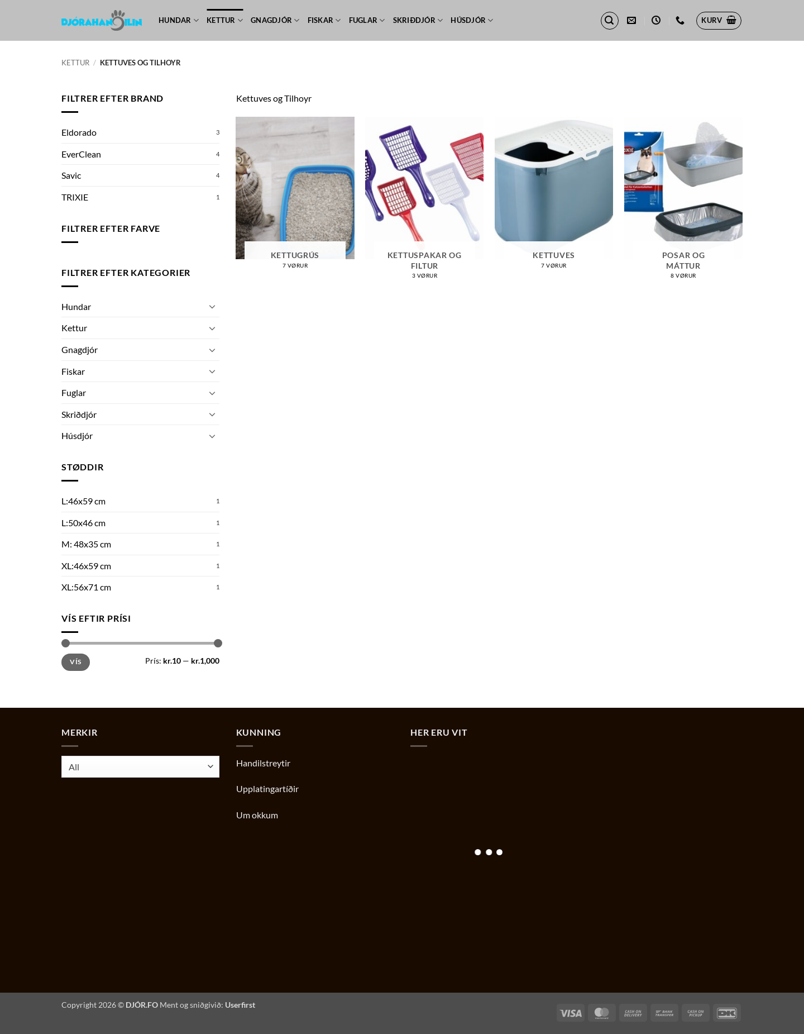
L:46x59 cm (83, 500)
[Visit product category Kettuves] (554, 197)
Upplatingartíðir (267, 788)
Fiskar (324, 20)
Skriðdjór (418, 20)
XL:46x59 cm (86, 565)
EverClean (81, 154)
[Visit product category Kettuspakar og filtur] (424, 202)
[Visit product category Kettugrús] (295, 197)
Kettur (225, 20)
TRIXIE (74, 197)
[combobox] (140, 767)
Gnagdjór (275, 20)
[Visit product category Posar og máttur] (683, 202)
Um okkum (257, 814)
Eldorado (79, 132)
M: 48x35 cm (86, 544)
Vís (75, 661)
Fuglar (367, 20)
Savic (71, 175)
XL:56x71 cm (86, 587)
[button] (610, 21)
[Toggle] (212, 306)
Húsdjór (472, 20)
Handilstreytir (263, 762)
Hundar (179, 20)
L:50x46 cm (83, 522)
